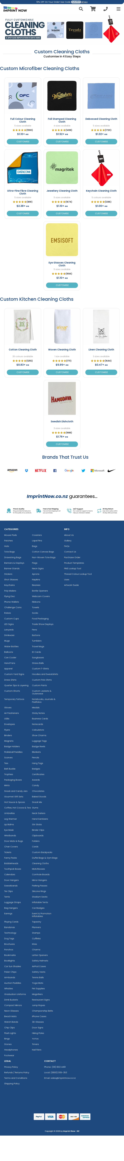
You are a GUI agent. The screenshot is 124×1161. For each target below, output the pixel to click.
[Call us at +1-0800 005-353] (105, 9)
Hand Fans (9, 663)
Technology (10, 932)
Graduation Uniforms (15, 994)
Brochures (9, 944)
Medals (36, 707)
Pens (34, 629)
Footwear (9, 1055)
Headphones (11, 1049)
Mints (7, 785)
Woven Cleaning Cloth (62, 349)
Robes (7, 612)
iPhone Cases (39, 1016)
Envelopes (9, 724)
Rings (7, 1038)
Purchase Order (72, 557)
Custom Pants (39, 685)
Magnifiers (37, 994)
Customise (22, 141)
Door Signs (37, 1027)
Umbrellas (9, 813)
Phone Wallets (11, 601)
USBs (6, 718)
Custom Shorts (12, 690)
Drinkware (9, 635)
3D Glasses (38, 1021)
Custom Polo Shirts (42, 679)
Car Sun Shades (12, 966)
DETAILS (84, 2)
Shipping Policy (12, 1083)
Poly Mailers (10, 590)
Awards (36, 779)
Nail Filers (36, 1049)
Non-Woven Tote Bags (44, 557)
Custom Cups (11, 618)
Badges (36, 768)
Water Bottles (11, 646)
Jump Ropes (38, 1005)
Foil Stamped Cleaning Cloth (62, 120)
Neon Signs (38, 568)
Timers (35, 1044)
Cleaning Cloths (40, 863)
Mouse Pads (10, 535)
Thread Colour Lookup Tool (78, 573)
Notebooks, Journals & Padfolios (43, 700)
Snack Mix (37, 802)
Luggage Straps (12, 902)
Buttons (36, 635)
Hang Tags (37, 763)
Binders (8, 735)
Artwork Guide (71, 585)
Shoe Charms (39, 735)
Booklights (9, 960)
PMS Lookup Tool (72, 568)
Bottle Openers (40, 590)
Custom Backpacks (42, 852)
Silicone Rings (39, 891)
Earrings (8, 913)
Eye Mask (9, 829)
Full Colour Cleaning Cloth (22, 120)
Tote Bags (9, 551)
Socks (35, 612)
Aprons (35, 573)
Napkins (36, 579)
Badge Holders (12, 746)
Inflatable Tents (40, 902)
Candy (35, 785)
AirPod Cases (39, 966)
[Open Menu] (117, 9)
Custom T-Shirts (40, 668)
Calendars (9, 874)
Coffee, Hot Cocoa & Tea (17, 807)
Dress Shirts (10, 679)
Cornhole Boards (41, 874)
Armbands (9, 977)
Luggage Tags (39, 740)
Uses (66, 579)
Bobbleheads (11, 863)
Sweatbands (11, 885)
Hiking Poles (38, 1033)
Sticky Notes (38, 713)
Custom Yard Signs (14, 674)
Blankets (36, 751)
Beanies (36, 585)
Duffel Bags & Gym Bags (45, 857)
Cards (35, 846)
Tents (7, 896)
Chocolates (38, 791)
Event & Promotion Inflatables (41, 915)
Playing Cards (11, 921)
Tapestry (36, 921)
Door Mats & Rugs (13, 841)
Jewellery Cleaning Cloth (62, 190)
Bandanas (9, 927)
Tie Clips (8, 891)
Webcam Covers (41, 596)
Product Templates (74, 562)
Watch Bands (11, 1021)
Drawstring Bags (12, 557)
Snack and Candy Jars (15, 791)
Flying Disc (9, 596)
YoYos (35, 1038)
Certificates (38, 774)
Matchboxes (38, 868)
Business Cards (40, 718)
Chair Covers (11, 846)
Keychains (9, 585)
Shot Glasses (11, 579)
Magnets (8, 740)
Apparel (8, 668)
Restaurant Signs (41, 999)
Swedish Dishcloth (62, 421)
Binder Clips (38, 829)
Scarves (8, 757)
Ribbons (36, 601)
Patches (8, 540)
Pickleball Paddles (13, 751)
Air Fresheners (11, 713)
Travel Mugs (38, 646)
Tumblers (37, 640)
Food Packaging (40, 618)
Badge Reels (38, 746)
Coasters (37, 535)
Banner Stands (12, 568)
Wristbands (10, 835)
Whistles (8, 988)
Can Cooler (10, 657)
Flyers (7, 729)
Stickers (8, 573)
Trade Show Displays (42, 624)
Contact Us (70, 551)
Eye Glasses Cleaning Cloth (62, 264)
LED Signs (9, 624)
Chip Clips (9, 1027)
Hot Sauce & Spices (14, 802)
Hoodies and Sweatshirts (45, 674)
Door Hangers (11, 880)
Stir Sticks (37, 824)
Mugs (7, 640)
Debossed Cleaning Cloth (101, 119)
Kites (34, 944)
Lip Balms (9, 824)
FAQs (66, 546)
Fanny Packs (10, 857)
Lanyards (9, 629)
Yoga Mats (37, 982)
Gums (35, 807)
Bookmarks (10, 955)
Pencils (35, 757)
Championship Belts (42, 1010)
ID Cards (36, 651)
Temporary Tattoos (14, 699)
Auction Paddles (12, 982)
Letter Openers (40, 955)
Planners (36, 927)
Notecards (37, 724)
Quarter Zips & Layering (16, 685)
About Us (69, 535)
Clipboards (38, 835)
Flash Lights (10, 1033)
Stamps (36, 932)
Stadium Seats (39, 896)
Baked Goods (39, 796)
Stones (8, 1044)
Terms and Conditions (15, 1077)
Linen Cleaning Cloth (101, 349)
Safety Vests (38, 971)
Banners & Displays (14, 562)
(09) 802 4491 (59, 1066)
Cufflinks (36, 938)
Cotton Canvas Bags (43, 551)
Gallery (67, 540)
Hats (6, 546)
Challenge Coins (13, 607)
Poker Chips (10, 971)
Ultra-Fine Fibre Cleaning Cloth (22, 192)
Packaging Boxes (13, 779)
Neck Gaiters (38, 813)
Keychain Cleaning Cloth (101, 190)
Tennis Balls (38, 977)
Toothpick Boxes (12, 868)
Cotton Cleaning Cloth (23, 349)
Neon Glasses (11, 1010)
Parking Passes (39, 885)
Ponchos (8, 949)
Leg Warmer (10, 818)
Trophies (8, 774)
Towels (35, 607)
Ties (6, 763)
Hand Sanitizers (40, 818)
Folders (36, 841)
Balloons (8, 651)
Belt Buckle (9, 768)
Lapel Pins (37, 540)
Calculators (38, 729)
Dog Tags (9, 938)
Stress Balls (38, 663)
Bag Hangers (11, 907)
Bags (34, 546)
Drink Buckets (11, 999)
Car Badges (38, 907)
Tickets (7, 852)
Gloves (7, 707)
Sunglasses (38, 657)
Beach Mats (10, 1016)
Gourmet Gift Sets (13, 796)
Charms (36, 949)
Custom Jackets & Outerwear (41, 692)
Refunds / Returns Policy (16, 1072)
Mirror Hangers (39, 880)
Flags (34, 562)
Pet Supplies (38, 988)
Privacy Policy (11, 1066)
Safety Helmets (40, 960)
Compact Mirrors (13, 1005)
